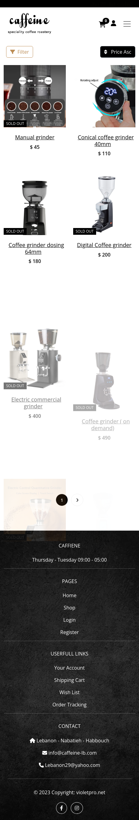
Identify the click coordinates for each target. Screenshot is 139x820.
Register (69, 632)
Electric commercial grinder (36, 449)
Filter (19, 51)
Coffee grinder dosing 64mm (36, 248)
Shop (69, 607)
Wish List (69, 692)
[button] (113, 23)
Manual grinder (34, 137)
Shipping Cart (69, 680)
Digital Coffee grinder (104, 245)
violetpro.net (90, 792)
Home (69, 595)
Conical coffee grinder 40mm (106, 140)
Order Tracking (69, 704)
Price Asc (117, 51)
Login (69, 620)
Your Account (69, 667)
